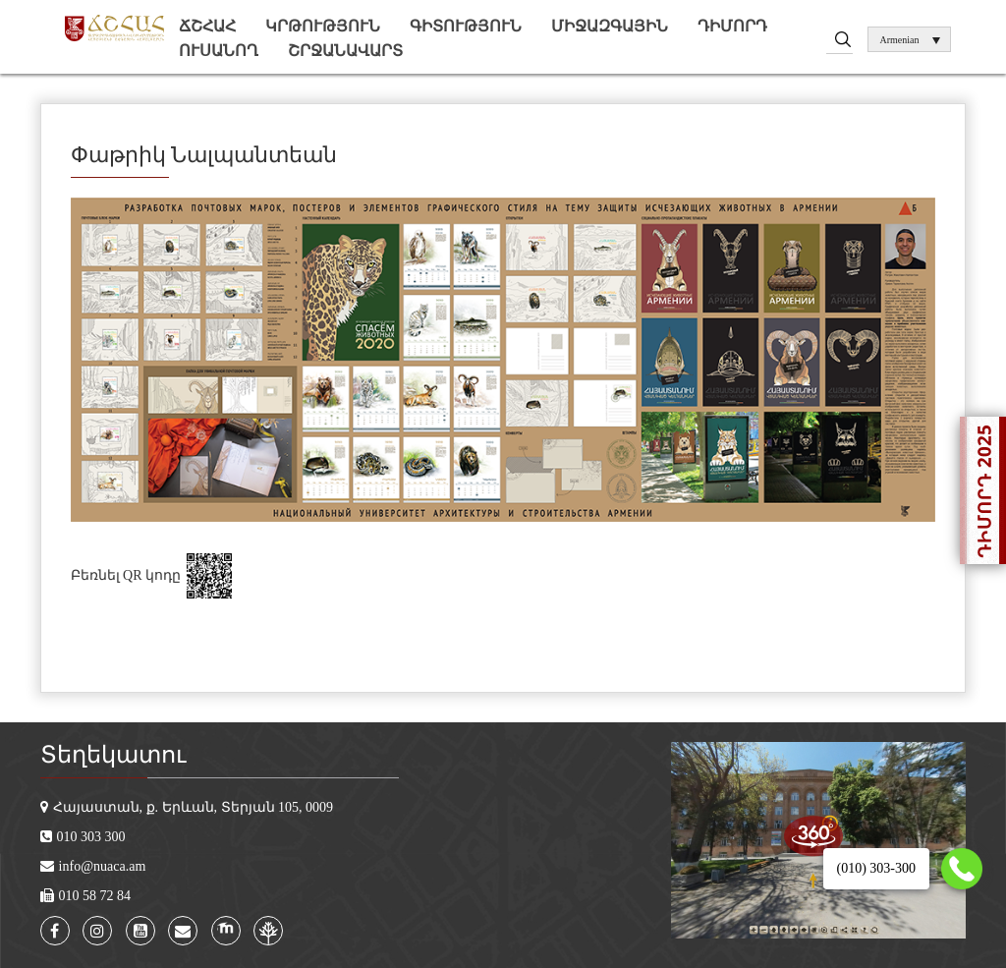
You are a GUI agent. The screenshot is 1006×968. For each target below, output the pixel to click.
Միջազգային (609, 26)
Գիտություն (466, 26)
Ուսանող (218, 50)
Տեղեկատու (113, 755)
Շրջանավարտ (345, 50)
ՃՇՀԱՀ (207, 26)
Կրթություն (322, 26)
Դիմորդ (732, 26)
